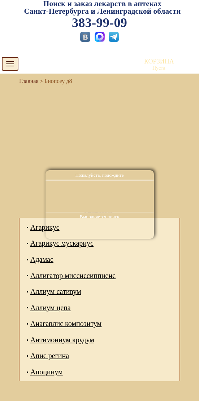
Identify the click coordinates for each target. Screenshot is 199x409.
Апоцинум (46, 372)
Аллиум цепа (50, 308)
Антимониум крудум (62, 340)
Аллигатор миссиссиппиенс (73, 276)
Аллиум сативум (55, 291)
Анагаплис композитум (65, 323)
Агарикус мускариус (62, 243)
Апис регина (49, 356)
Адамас (41, 259)
